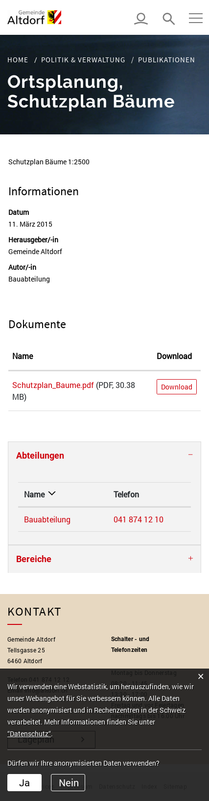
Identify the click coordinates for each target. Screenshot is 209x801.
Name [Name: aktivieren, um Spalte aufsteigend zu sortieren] (22, 356)
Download (176, 386)
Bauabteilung (47, 519)
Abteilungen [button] (40, 455)
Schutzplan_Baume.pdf (53, 385)
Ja (24, 782)
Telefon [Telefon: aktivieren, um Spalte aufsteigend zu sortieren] (126, 494)
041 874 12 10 (138, 519)
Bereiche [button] (33, 559)
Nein (69, 782)
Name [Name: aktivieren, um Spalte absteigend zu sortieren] (34, 494)
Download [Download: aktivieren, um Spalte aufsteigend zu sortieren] (174, 356)
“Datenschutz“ (29, 733)
